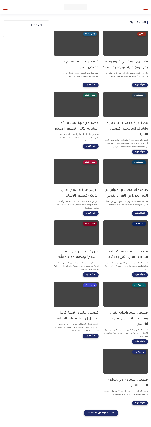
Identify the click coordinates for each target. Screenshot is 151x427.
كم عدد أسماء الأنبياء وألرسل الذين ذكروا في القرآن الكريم (126, 193)
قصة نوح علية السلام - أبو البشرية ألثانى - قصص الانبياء (77, 126)
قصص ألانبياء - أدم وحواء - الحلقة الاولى (128, 383)
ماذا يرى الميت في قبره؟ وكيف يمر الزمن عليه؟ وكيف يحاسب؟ (125, 64)
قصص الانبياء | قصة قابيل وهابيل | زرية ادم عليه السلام (78, 316)
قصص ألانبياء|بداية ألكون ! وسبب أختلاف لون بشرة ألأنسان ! (128, 318)
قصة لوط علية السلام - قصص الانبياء (81, 64)
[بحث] (5, 7)
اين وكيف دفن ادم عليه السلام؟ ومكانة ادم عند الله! (78, 254)
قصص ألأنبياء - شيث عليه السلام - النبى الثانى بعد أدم (128, 254)
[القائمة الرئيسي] (145, 7)
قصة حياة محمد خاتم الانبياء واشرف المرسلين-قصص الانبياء (127, 129)
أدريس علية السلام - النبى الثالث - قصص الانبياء (80, 193)
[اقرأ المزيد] (140, 85)
